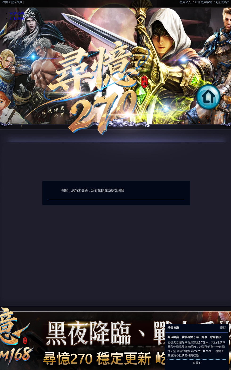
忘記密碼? (222, 2)
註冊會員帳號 (203, 2)
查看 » (197, 363)
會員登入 (185, 2)
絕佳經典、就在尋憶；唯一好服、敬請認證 (194, 337)
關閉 (223, 327)
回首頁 (212, 110)
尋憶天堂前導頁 (12, 2)
